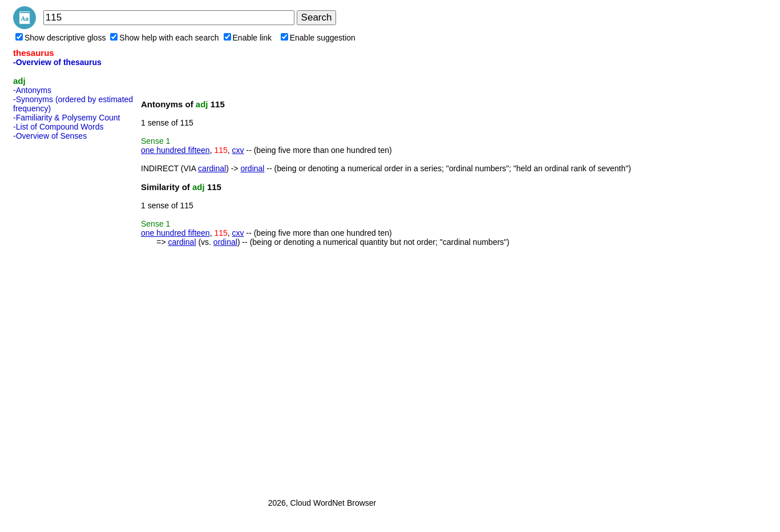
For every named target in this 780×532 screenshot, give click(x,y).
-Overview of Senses (50, 135)
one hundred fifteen (175, 150)
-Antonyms (32, 90)
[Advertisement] (58, 315)
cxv (238, 150)
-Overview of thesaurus (57, 62)
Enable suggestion (318, 37)
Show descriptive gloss (60, 37)
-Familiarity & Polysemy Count (66, 117)
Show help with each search (164, 37)
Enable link (248, 37)
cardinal (212, 168)
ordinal (252, 168)
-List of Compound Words (58, 126)
